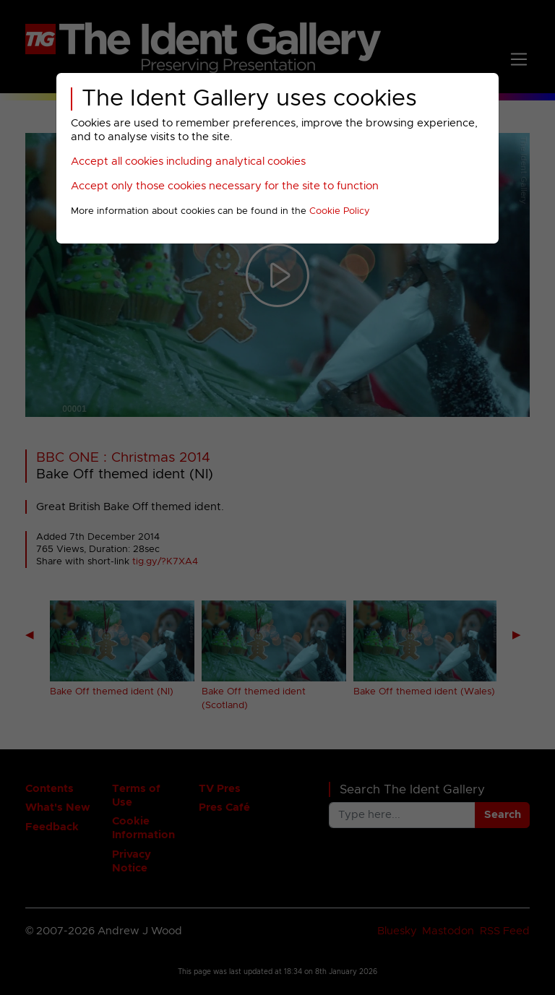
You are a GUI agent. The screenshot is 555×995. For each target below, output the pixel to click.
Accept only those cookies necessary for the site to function (225, 186)
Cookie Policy (339, 211)
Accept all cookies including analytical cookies (188, 161)
